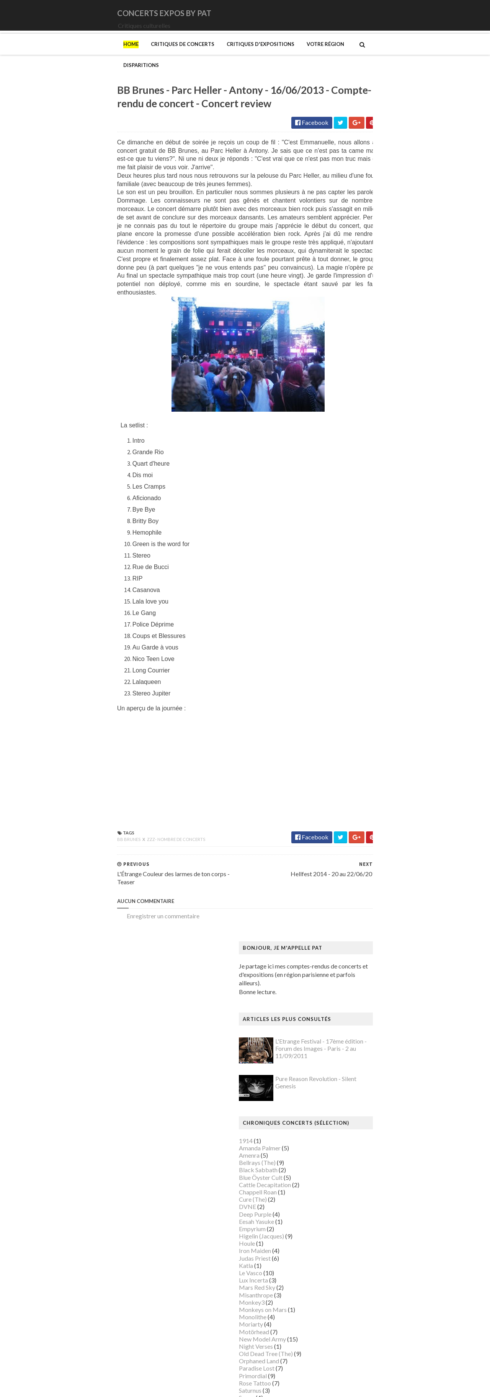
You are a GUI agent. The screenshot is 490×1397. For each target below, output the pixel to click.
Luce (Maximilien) (348, 973)
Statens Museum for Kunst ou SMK (371, 1260)
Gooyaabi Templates (172, 1386)
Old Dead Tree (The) (352, 497)
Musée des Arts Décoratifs (360, 1135)
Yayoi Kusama (343, 1326)
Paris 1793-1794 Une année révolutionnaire (382, 1201)
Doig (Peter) (341, 782)
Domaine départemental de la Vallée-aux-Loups (387, 790)
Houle (333, 387)
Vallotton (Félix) (346, 1289)
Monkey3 (338, 446)
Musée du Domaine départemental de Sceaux (384, 1143)
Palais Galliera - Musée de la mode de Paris (381, 1187)
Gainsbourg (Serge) (350, 827)
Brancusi (336, 709)
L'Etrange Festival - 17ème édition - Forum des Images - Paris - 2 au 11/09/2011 (407, 192)
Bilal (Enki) (339, 694)
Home (44, 55)
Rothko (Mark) (345, 1245)
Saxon (333, 541)
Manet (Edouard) (347, 1017)
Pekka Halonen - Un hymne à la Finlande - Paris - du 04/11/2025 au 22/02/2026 (392, 1212)
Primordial (339, 519)
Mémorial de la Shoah (353, 1172)
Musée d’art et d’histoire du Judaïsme (373, 1164)
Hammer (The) (344, 900)
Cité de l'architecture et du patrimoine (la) (379, 753)
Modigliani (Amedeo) (353, 1062)
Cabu (332, 731)
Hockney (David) (347, 922)
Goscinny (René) (346, 871)
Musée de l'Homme (351, 1120)
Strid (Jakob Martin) (352, 1267)
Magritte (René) (346, 981)
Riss (330, 1238)
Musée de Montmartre (355, 1113)
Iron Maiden (341, 394)
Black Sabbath (344, 313)
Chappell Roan (344, 335)
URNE (333, 570)
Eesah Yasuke (343, 365)
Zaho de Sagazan (347, 592)
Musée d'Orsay (345, 1106)
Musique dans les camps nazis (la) (369, 1084)
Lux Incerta (339, 423)
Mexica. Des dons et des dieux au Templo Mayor (388, 1040)
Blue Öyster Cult (347, 320)
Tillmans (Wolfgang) (352, 1282)
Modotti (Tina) (345, 1069)
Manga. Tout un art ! (351, 1025)
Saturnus (336, 534)
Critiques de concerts (96, 55)
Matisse (336, 1032)
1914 (332, 284)
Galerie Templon (347, 848)
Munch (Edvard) (346, 1076)
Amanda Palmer (346, 291)
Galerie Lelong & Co (351, 841)
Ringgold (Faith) (346, 1231)
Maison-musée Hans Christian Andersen (377, 1010)
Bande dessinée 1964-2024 (361, 687)
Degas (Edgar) (344, 768)
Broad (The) (341, 716)
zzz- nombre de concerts (89, 845)
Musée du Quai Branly (354, 1157)
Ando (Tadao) (343, 650)
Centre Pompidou (348, 746)
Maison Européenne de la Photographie (376, 988)
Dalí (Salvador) (344, 760)
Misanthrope (342, 438)
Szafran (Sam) (343, 1275)
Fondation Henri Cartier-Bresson (368, 812)
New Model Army (348, 482)
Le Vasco (337, 416)
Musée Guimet (344, 1091)
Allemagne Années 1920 (357, 636)
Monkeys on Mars (349, 453)
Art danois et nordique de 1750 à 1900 (375, 657)
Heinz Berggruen (347, 907)
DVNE (334, 350)
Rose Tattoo (341, 526)
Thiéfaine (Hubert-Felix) (357, 563)
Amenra (335, 299)
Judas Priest (341, 401)
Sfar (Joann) (340, 1252)
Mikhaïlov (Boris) (348, 1054)
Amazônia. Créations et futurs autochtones (381, 643)
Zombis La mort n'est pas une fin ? (369, 1334)
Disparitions (287, 55)
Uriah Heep (340, 585)
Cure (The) (339, 343)
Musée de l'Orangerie (353, 1128)
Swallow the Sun (346, 555)
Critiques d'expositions (174, 55)
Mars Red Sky (343, 431)
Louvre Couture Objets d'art (362, 966)
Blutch (334, 701)
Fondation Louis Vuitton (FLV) (364, 819)
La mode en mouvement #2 (360, 951)
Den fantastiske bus (351, 775)
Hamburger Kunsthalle (355, 892)
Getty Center (342, 856)
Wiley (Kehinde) (346, 1319)
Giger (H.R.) (340, 863)
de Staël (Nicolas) (348, 1355)
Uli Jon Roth (341, 578)
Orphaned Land (345, 504)
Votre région (239, 55)
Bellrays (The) (343, 306)
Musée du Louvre (347, 1150)
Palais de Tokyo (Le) (351, 1194)
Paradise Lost (343, 511)
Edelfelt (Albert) (346, 797)
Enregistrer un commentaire (76, 922)
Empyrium (338, 372)
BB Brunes (43, 845)
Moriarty (337, 467)
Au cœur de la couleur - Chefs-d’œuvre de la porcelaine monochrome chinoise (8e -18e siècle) (388, 668)
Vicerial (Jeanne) (347, 1311)
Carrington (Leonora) (353, 738)
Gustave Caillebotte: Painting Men (370, 885)
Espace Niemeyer (348, 804)
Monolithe (339, 460)
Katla (332, 409)
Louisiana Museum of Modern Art (369, 959)
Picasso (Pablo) (345, 1223)
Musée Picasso (345, 1099)
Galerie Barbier (345, 834)
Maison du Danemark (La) (359, 1003)
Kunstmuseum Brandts (355, 929)
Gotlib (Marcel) (346, 878)
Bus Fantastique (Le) (352, 724)
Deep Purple (341, 357)
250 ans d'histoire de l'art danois (367, 628)
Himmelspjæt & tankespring (362, 915)
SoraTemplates (81, 1386)
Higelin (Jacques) (348, 379)
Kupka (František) (349, 937)
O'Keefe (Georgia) (349, 1179)
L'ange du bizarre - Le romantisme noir (374, 944)
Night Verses (342, 490)
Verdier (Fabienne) (349, 1304)
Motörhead (340, 475)
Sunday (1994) (344, 548)
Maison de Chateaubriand (359, 995)
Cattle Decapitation (351, 328)
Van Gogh (338, 1297)
